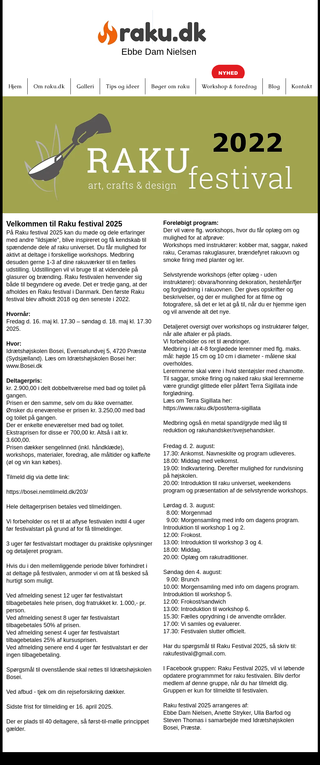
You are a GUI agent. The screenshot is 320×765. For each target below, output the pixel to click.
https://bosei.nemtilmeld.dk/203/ (47, 492)
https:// (172, 408)
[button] (228, 73)
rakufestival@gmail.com (194, 653)
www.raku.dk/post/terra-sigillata (221, 408)
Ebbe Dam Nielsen (158, 52)
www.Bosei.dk (24, 366)
